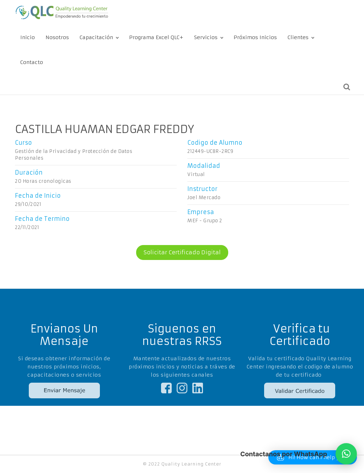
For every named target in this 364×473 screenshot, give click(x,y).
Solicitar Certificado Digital (178, 252)
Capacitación (96, 37)
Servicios (206, 37)
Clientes (298, 37)
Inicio (27, 37)
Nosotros (57, 37)
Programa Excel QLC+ (156, 37)
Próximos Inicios (255, 37)
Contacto (31, 62)
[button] (346, 453)
